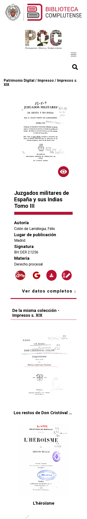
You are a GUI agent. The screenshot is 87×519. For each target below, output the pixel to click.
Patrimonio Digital (19, 80)
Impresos (46, 80)
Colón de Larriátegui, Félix (34, 229)
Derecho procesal (28, 264)
